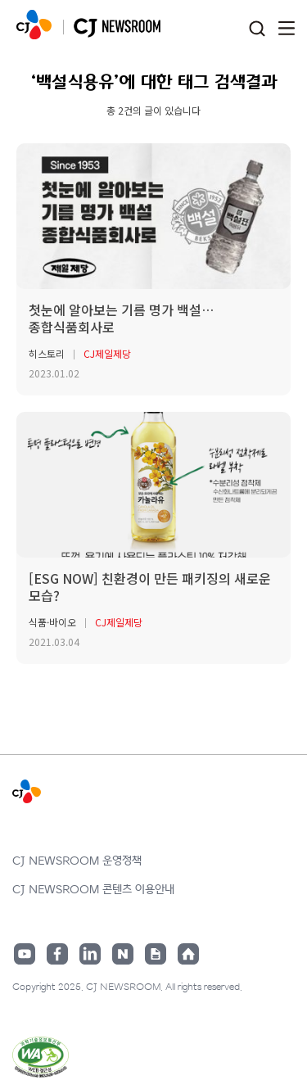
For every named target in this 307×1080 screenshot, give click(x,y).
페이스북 (57, 954)
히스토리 (47, 353)
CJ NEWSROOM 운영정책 (77, 861)
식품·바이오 (52, 622)
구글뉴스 (155, 954)
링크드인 (90, 954)
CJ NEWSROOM (34, 24)
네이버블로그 (123, 954)
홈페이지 (188, 954)
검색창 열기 (256, 29)
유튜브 (24, 954)
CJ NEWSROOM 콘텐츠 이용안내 (93, 890)
